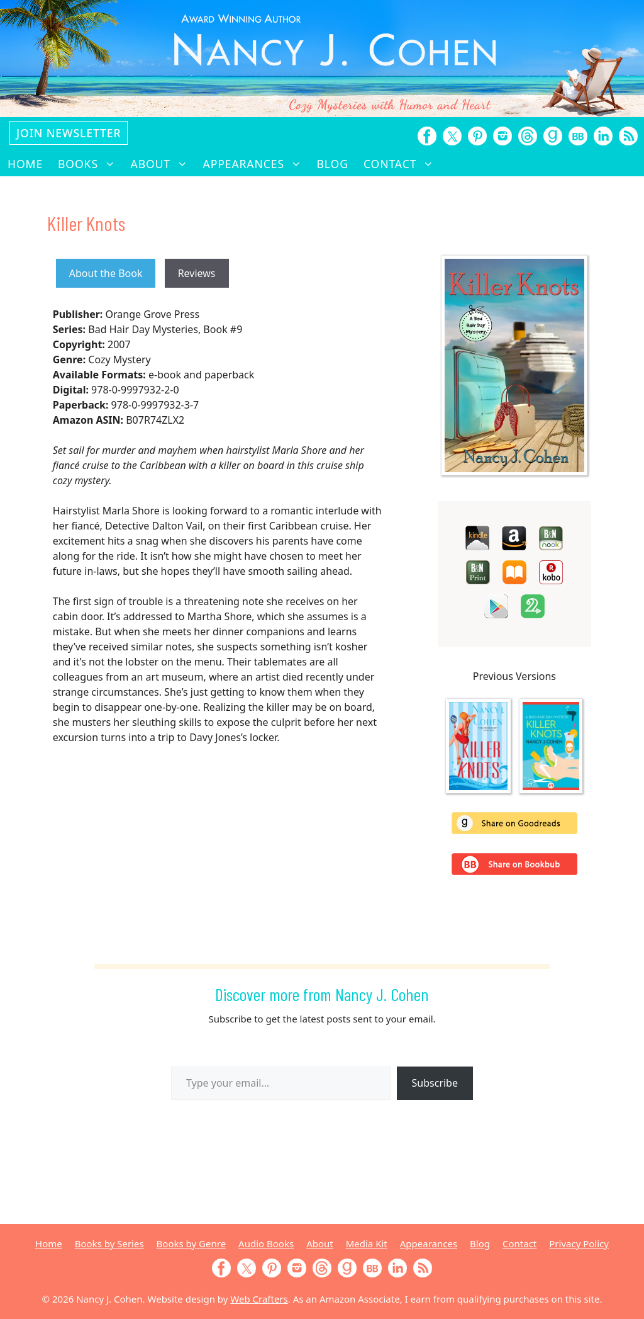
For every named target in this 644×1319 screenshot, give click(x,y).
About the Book (106, 273)
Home (25, 163)
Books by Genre (191, 1243)
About (163, 163)
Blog (332, 163)
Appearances (256, 163)
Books (90, 163)
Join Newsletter (68, 132)
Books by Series (109, 1243)
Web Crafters (258, 1299)
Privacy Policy (579, 1243)
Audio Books (266, 1243)
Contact (402, 163)
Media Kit (366, 1243)
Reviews (197, 273)
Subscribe (435, 1083)
